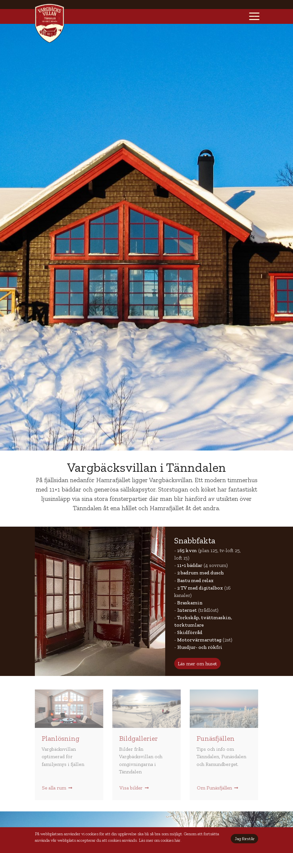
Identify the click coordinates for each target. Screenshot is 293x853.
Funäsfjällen (216, 738)
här (177, 840)
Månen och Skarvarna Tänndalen (224, 708)
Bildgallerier (138, 738)
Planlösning (60, 738)
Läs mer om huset (197, 663)
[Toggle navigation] (254, 16)
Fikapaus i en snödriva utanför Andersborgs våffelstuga (146, 708)
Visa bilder (134, 788)
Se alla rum (57, 788)
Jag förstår (245, 838)
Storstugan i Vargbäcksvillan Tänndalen (69, 708)
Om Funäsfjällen (217, 788)
